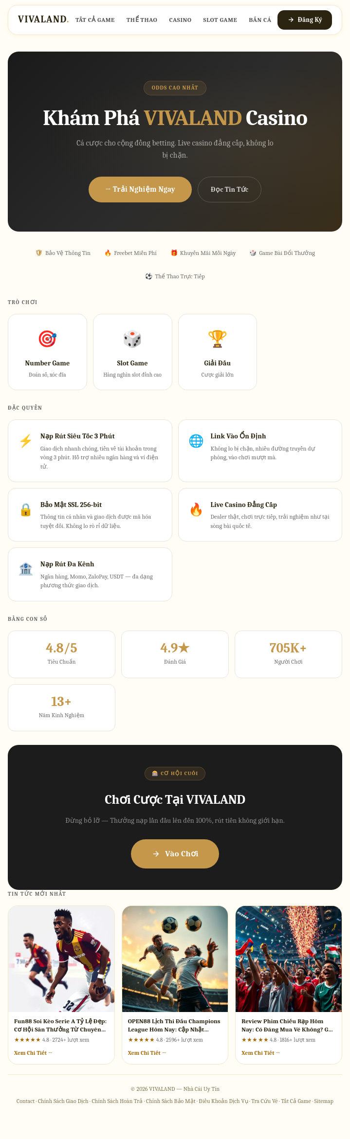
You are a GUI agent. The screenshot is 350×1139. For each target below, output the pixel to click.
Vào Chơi (175, 853)
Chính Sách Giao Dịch (63, 1101)
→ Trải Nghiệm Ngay (140, 189)
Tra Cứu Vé (264, 1101)
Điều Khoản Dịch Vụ (223, 1101)
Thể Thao (142, 19)
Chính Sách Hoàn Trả (117, 1101)
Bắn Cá (260, 19)
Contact (26, 1101)
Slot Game (220, 19)
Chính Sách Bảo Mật (171, 1101)
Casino (180, 19)
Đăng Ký (304, 19)
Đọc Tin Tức (229, 189)
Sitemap (323, 1101)
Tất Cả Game (95, 19)
